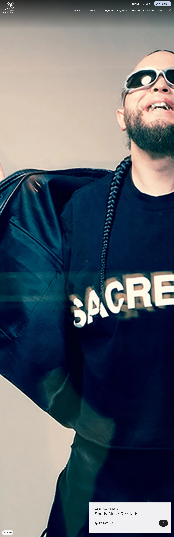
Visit (92, 10)
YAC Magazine (106, 10)
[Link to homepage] (8, 7)
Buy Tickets (162, 4)
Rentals (135, 4)
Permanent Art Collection (143, 10)
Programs (122, 10)
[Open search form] (170, 10)
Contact (146, 4)
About (161, 10)
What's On (79, 10)
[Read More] (130, 517)
